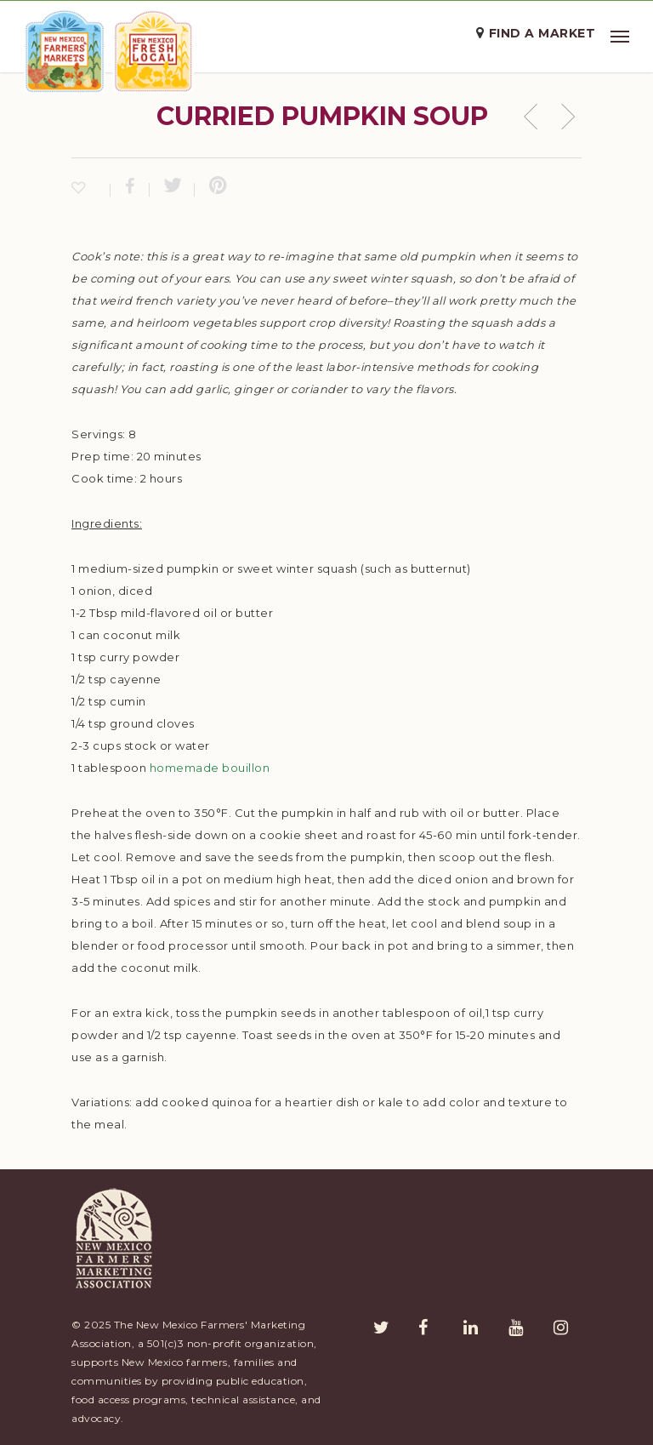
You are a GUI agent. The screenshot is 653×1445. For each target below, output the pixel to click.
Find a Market (542, 33)
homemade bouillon (210, 767)
